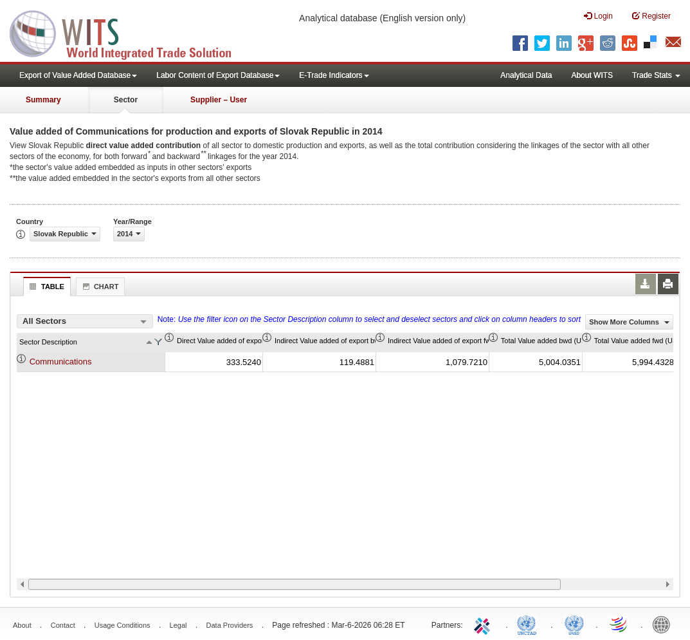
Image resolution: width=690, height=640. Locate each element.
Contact (63, 625)
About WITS (592, 75)
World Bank (664, 624)
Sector (126, 99)
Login (598, 16)
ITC (484, 624)
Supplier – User (218, 99)
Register (651, 16)
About (22, 625)
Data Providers (229, 625)
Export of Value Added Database (78, 75)
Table (45, 286)
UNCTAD (529, 624)
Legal (178, 625)
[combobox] (85, 321)
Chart (99, 286)
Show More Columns (629, 322)
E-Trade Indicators (333, 75)
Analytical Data (526, 75)
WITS (128, 32)
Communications (61, 361)
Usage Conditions (122, 625)
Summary (43, 99)
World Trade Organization (619, 624)
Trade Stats (656, 75)
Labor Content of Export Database (218, 75)
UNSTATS (574, 624)
